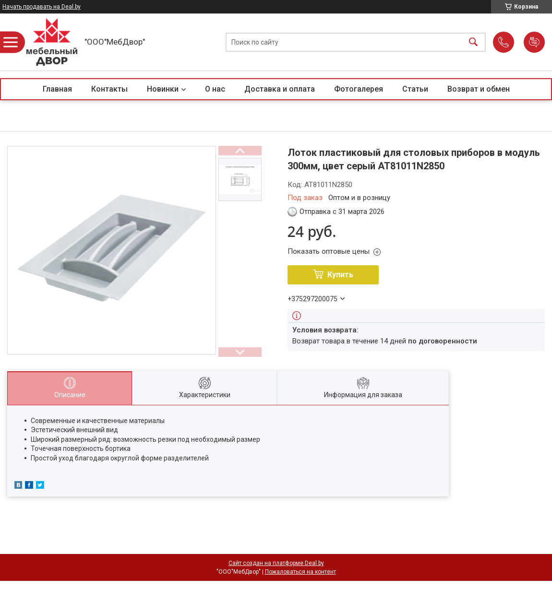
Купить (340, 274)
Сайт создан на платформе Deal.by (276, 563)
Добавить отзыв (534, 42)
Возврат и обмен (478, 89)
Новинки (163, 89)
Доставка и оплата (279, 89)
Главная (57, 89)
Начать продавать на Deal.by (41, 6)
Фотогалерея (358, 89)
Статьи (415, 89)
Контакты (109, 89)
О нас (215, 89)
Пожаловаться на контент (300, 571)
